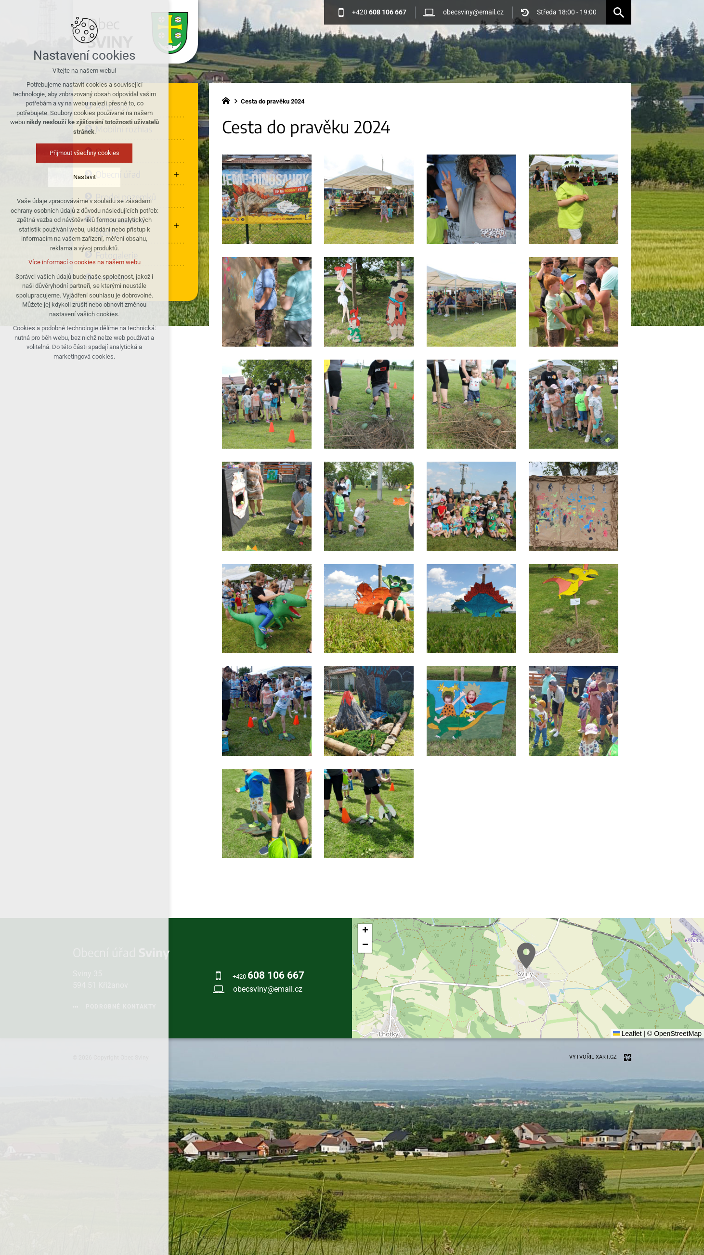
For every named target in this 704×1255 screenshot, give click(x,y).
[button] (526, 956)
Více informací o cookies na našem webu (79, 262)
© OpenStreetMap (674, 1033)
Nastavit (78, 177)
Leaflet (627, 1033)
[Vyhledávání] (618, 12)
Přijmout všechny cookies (79, 152)
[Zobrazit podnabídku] (176, 174)
